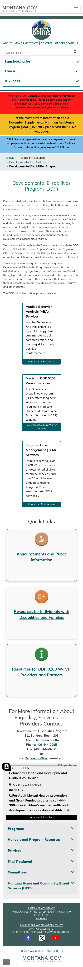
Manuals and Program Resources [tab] (34, 839)
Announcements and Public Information (42, 557)
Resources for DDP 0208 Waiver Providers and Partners (41, 672)
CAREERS (41, 918)
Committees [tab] (17, 872)
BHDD (10, 157)
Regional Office (36, 758)
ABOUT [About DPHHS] (7, 43)
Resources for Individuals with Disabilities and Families (41, 614)
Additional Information (41, 817)
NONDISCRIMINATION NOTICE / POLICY (41, 925)
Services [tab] (14, 850)
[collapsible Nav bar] (76, 9)
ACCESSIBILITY (55, 950)
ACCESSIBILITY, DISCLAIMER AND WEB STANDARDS (41, 932)
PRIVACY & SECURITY (31, 950)
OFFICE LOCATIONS (66, 43)
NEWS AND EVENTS (26, 43)
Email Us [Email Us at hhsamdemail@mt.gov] (16, 789)
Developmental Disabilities (27, 162)
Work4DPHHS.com (57, 147)
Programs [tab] (16, 829)
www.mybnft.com (25, 107)
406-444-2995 (47, 745)
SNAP (71, 127)
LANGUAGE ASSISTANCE (41, 908)
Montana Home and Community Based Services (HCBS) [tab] (38, 885)
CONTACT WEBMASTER (41, 928)
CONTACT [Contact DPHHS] (46, 43)
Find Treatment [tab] (20, 861)
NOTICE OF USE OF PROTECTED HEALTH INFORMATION (41, 911)
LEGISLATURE (41, 915)
